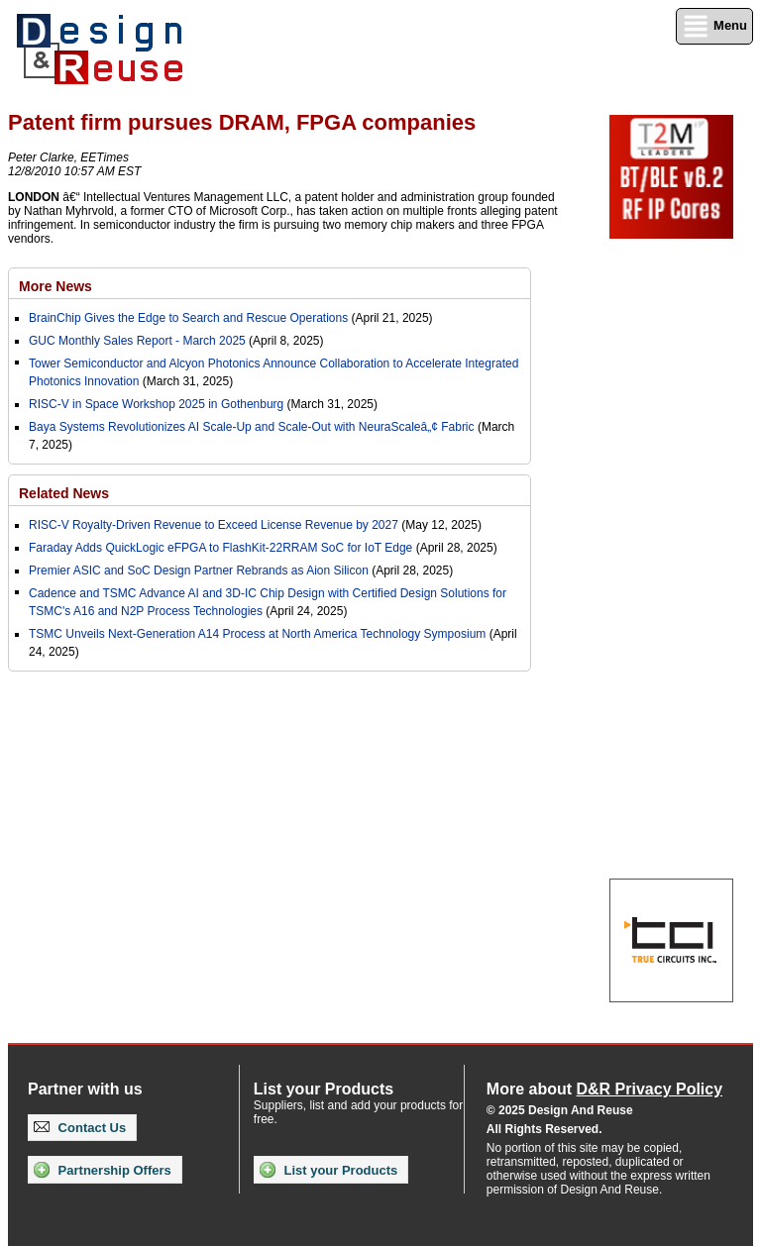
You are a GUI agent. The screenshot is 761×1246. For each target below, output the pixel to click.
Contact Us (80, 1127)
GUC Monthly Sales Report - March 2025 (137, 341)
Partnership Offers (102, 1170)
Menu (714, 26)
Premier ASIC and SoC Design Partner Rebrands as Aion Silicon (200, 570)
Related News (64, 493)
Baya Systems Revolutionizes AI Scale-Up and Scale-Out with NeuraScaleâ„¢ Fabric (252, 427)
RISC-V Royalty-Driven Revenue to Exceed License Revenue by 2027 (213, 525)
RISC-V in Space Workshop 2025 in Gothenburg (156, 404)
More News (55, 286)
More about (604, 1089)
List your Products (328, 1170)
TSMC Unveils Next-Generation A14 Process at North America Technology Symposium (257, 634)
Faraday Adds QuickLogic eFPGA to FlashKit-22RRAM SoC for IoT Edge (220, 548)
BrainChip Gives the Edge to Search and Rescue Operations (188, 318)
